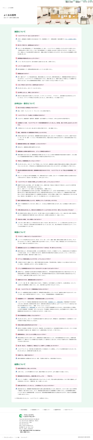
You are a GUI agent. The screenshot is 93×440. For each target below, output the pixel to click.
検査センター (47, 409)
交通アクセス (60, 1)
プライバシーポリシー (8, 437)
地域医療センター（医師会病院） (56, 302)
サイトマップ (24, 437)
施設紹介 (70, 5)
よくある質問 (76, 1)
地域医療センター (36, 409)
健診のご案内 (61, 5)
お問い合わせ (68, 1)
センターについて (80, 5)
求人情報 (82, 1)
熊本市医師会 (24, 409)
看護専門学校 (58, 409)
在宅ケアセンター (69, 409)
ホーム (4, 8)
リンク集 (17, 437)
